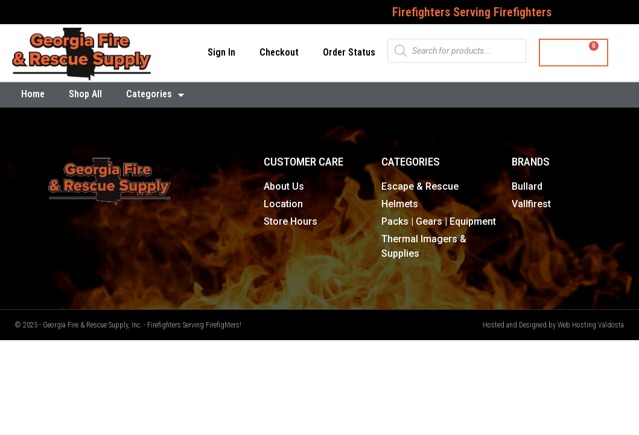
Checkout (279, 52)
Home (33, 94)
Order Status (349, 52)
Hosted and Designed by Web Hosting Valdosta (553, 325)
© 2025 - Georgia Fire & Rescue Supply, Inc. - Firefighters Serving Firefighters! (128, 325)
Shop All (85, 94)
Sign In (221, 52)
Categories (155, 95)
